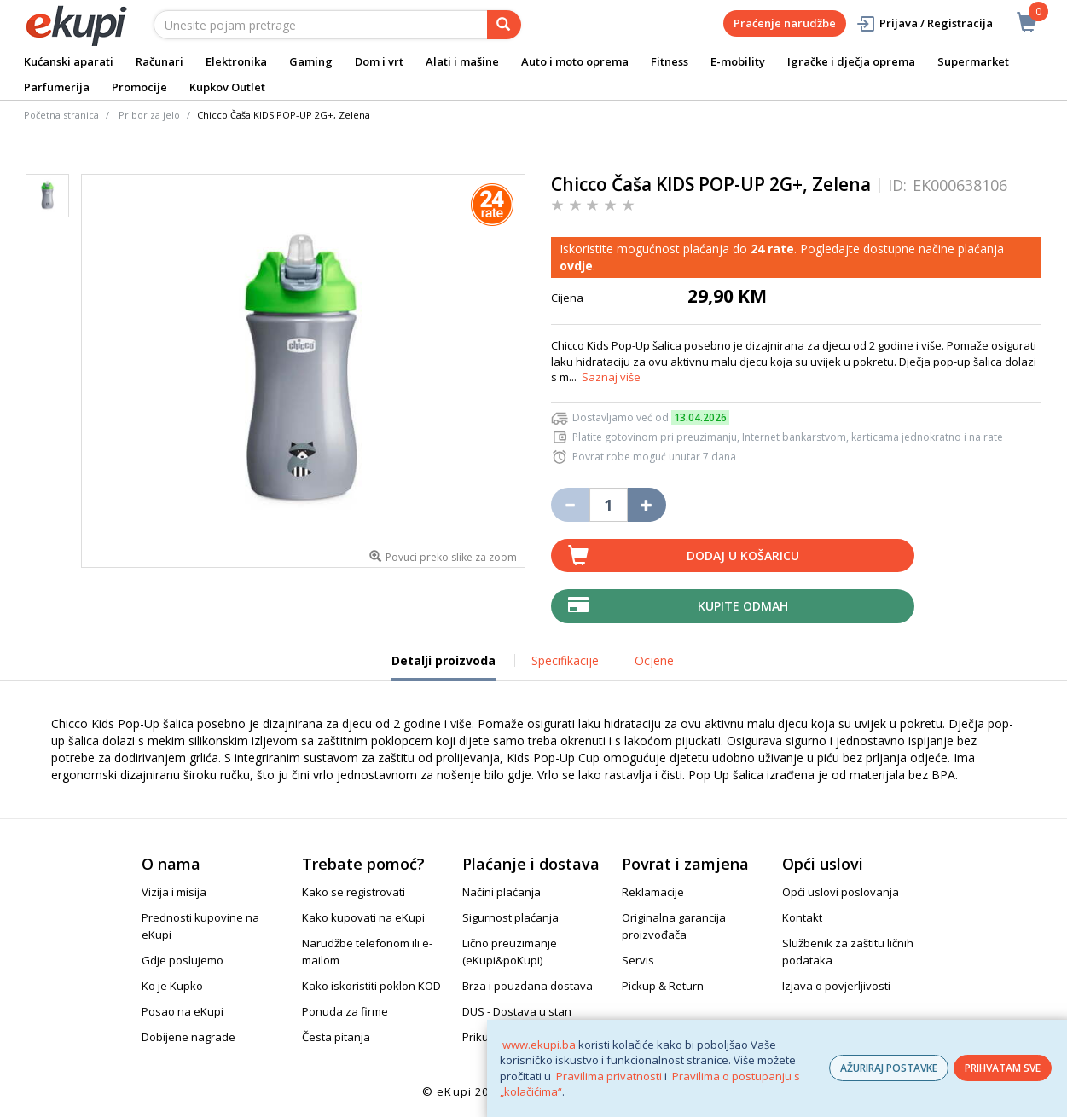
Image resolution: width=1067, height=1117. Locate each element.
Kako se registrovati (353, 892)
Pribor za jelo (149, 114)
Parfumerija (57, 87)
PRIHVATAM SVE (1003, 1068)
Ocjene (654, 660)
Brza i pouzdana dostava (527, 985)
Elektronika (236, 61)
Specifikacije (565, 660)
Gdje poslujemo (182, 960)
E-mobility (737, 61)
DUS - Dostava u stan (516, 1011)
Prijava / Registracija (924, 23)
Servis (638, 960)
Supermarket (973, 61)
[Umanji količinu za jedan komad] (570, 505)
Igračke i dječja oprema (851, 61)
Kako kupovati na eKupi (363, 917)
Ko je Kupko (172, 985)
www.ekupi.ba (539, 1044)
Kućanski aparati (68, 61)
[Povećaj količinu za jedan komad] (647, 505)
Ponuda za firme (345, 1011)
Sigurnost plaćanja (510, 917)
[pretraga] (504, 24)
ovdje (576, 266)
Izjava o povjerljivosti (836, 985)
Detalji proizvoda (443, 666)
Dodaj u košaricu (743, 555)
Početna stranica (61, 114)
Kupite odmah (743, 606)
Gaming (311, 61)
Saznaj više (611, 377)
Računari (159, 61)
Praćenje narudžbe (785, 23)
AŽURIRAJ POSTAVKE (888, 1068)
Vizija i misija (174, 892)
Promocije (139, 87)
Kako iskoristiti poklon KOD (371, 985)
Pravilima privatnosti (609, 1076)
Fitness (669, 61)
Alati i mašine (462, 61)
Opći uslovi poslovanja (840, 892)
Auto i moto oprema (575, 61)
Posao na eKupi (182, 1011)
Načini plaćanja (501, 892)
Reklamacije (653, 892)
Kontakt (802, 917)
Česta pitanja (336, 1037)
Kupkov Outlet (227, 87)
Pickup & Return (663, 985)
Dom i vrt (379, 61)
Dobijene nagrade (188, 1037)
